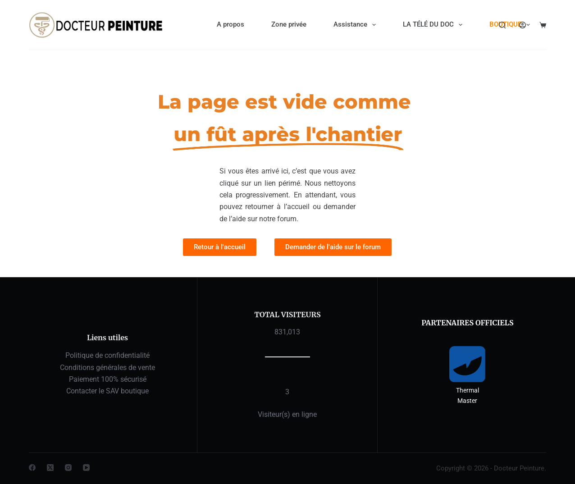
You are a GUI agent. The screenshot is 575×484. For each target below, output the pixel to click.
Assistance (356, 24)
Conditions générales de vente (107, 367)
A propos (230, 24)
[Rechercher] (502, 25)
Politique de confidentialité (107, 355)
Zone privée (288, 24)
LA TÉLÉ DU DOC (434, 24)
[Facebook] (32, 467)
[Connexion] (522, 25)
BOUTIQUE (511, 24)
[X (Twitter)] (50, 467)
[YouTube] (86, 467)
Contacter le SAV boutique (107, 391)
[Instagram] (68, 467)
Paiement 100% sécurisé (107, 379)
